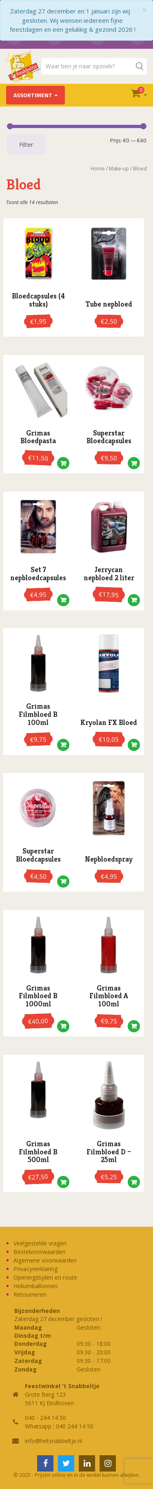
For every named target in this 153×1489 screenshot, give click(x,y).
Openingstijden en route (45, 1277)
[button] (63, 465)
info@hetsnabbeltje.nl (53, 1441)
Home (98, 168)
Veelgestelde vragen (40, 1243)
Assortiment (32, 95)
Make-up (119, 168)
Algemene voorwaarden (45, 1260)
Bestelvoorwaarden (39, 1252)
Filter (26, 144)
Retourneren (30, 1294)
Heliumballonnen (35, 1286)
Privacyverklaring (35, 1269)
